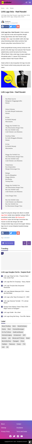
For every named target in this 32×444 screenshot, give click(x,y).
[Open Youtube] (22, 436)
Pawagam (16, 341)
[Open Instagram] (18, 436)
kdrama (4, 338)
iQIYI (24, 335)
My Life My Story (6, 341)
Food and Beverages (18, 329)
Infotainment (17, 335)
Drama (4, 329)
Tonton (19, 344)
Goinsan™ (25, 441)
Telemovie (12, 344)
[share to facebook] (5, 26)
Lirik (5, 237)
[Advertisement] (16, 367)
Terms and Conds (22, 431)
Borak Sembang (22, 326)
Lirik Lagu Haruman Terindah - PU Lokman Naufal (16, 302)
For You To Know (6, 332)
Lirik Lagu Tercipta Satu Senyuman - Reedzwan (14, 286)
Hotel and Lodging (7, 335)
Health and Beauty (18, 332)
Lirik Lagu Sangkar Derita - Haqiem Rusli (15, 272)
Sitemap (3, 428)
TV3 (24, 344)
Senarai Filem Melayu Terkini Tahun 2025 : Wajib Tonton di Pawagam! (16, 307)
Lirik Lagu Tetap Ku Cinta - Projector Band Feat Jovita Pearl (16, 277)
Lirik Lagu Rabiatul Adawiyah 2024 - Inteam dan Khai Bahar (16, 292)
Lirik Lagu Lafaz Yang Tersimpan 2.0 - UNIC (16, 297)
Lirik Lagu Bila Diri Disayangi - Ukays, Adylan (17, 282)
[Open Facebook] (10, 436)
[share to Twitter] (12, 26)
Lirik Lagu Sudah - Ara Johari (12, 312)
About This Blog (6, 326)
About (3, 424)
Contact (19, 424)
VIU (7, 347)
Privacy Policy (5, 431)
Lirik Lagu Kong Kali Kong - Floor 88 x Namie (17, 316)
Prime (22, 341)
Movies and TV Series (18, 338)
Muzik (7, 237)
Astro (14, 326)
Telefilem (4, 344)
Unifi (3, 347)
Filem (9, 329)
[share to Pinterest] (17, 26)
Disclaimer (20, 428)
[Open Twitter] (14, 436)
